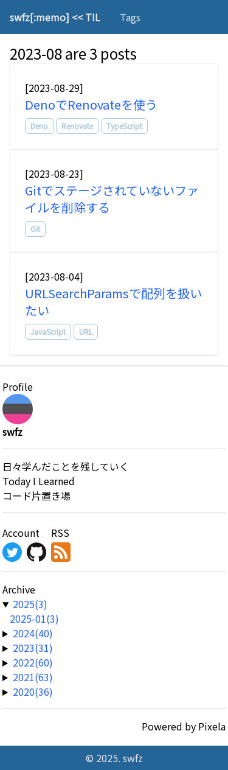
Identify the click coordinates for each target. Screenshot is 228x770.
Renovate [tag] (77, 126)
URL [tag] (85, 331)
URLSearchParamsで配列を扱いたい (113, 301)
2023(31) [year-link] (33, 647)
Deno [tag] (39, 126)
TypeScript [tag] (124, 126)
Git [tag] (35, 228)
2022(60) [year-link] (33, 662)
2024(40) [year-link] (33, 633)
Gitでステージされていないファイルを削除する (112, 198)
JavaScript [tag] (48, 331)
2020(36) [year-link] (33, 691)
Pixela (212, 726)
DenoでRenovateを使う (91, 104)
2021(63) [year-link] (33, 677)
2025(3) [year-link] (30, 604)
